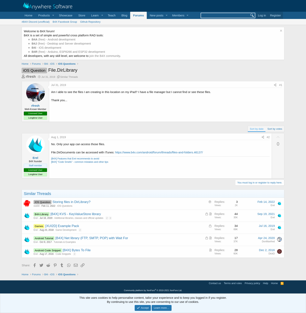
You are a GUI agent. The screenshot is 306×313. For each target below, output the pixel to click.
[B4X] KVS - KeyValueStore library (76, 214)
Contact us (215, 283)
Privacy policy (252, 283)
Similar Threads (69, 76)
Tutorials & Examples (65, 242)
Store (81, 15)
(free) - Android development (53, 39)
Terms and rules (233, 283)
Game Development (66, 230)
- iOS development (46, 47)
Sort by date (256, 128)
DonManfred (268, 241)
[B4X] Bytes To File (77, 250)
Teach (112, 15)
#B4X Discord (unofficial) (36, 21)
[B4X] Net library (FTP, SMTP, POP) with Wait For (91, 238)
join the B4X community (104, 55)
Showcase (65, 15)
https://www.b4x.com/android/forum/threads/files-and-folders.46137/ (159, 152)
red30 (37, 206)
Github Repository (90, 21)
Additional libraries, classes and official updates (78, 218)
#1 (280, 85)
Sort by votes (274, 128)
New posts (156, 15)
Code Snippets (63, 254)
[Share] (275, 85)
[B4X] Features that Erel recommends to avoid (75, 158)
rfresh (31, 77)
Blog (124, 15)
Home (28, 15)
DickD (272, 253)
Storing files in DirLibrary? (71, 202)
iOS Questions (64, 206)
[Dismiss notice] (280, 31)
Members (178, 15)
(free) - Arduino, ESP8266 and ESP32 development (68, 51)
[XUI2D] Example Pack (62, 226)
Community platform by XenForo (153, 290)
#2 (268, 137)
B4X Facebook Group (65, 21)
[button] (45, 15)
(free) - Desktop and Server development (61, 43)
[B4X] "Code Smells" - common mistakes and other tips (79, 162)
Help (265, 283)
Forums (138, 15)
